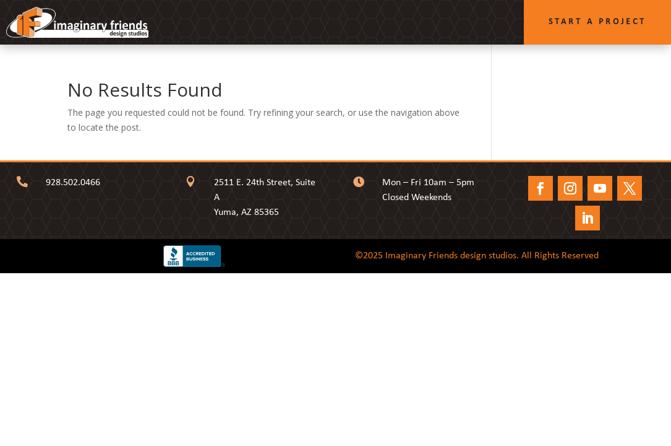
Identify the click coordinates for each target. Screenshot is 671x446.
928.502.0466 (73, 183)
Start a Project (597, 22)
